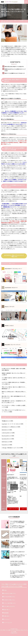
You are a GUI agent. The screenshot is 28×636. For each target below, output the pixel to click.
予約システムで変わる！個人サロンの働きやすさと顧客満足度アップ (13, 387)
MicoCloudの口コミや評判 (8, 436)
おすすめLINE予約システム (9, 596)
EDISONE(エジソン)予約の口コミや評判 (11, 427)
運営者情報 (6, 612)
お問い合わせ (6, 616)
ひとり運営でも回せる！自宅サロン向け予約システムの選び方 (13, 378)
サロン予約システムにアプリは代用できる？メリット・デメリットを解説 (13, 410)
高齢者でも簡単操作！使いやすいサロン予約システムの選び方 (13, 374)
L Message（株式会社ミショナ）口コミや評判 (12, 447)
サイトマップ (6, 619)
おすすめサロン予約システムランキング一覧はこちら (15, 255)
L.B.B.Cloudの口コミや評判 (8, 433)
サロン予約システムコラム (9, 606)
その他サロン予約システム (9, 600)
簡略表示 (14, 64)
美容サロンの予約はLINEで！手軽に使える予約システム (13, 392)
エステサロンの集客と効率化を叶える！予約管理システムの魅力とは (13, 383)
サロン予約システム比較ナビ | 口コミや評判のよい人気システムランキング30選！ (14, 585)
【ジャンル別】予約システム (10, 603)
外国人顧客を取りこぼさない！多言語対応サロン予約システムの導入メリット (13, 401)
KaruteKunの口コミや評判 (8, 439)
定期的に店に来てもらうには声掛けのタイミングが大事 (15, 69)
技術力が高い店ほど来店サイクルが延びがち (14, 66)
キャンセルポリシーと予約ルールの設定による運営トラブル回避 (13, 406)
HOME (5, 590)
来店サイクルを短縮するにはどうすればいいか (15, 73)
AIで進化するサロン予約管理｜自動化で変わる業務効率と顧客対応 (13, 369)
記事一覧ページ (7, 609)
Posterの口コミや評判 (7, 445)
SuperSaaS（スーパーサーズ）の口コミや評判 (12, 424)
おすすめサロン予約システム (10, 593)
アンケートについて (8, 622)
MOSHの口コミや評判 (7, 430)
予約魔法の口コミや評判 (7, 421)
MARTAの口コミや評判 (7, 442)
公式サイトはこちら (13, 508)
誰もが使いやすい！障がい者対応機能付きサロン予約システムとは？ (13, 397)
